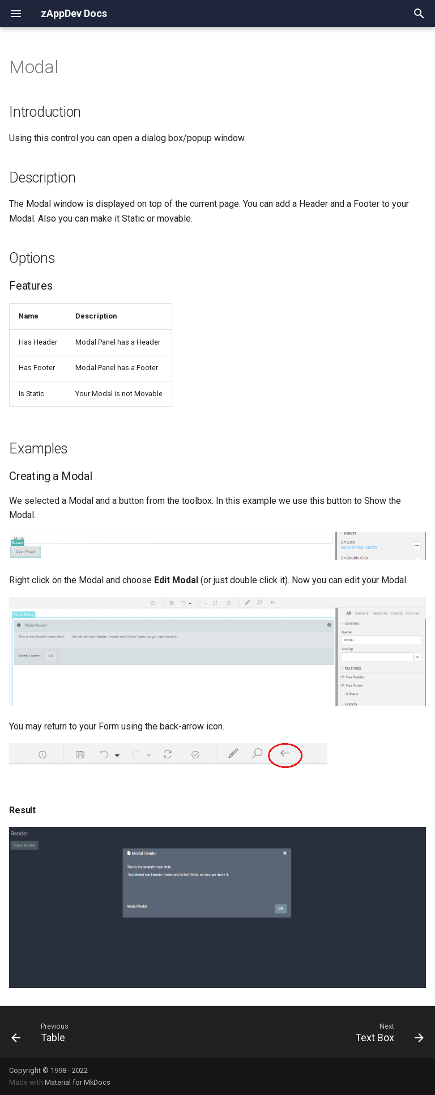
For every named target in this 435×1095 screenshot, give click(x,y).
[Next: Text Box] (387, 1032)
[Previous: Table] (40, 1032)
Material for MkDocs (77, 1082)
